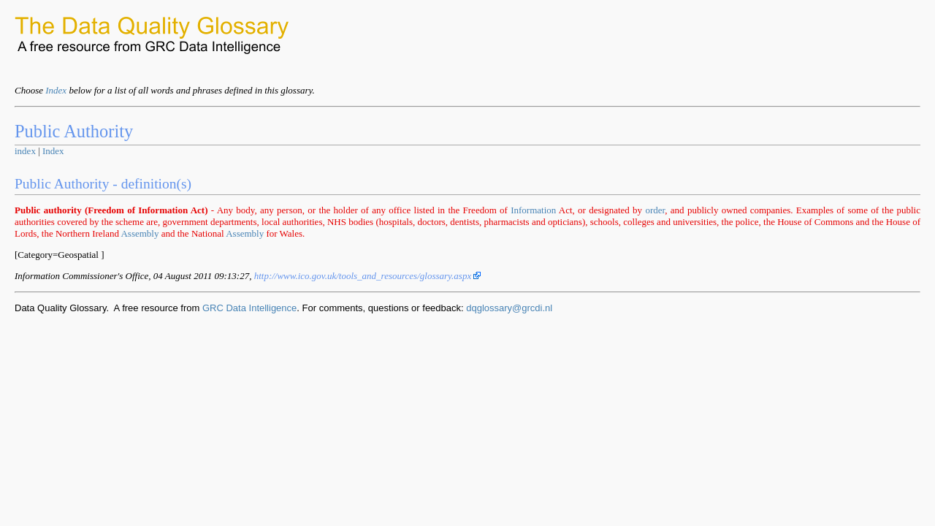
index (25, 150)
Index (55, 90)
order (655, 210)
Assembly (140, 233)
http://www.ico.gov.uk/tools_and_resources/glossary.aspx (367, 275)
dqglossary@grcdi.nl (509, 307)
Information (533, 210)
